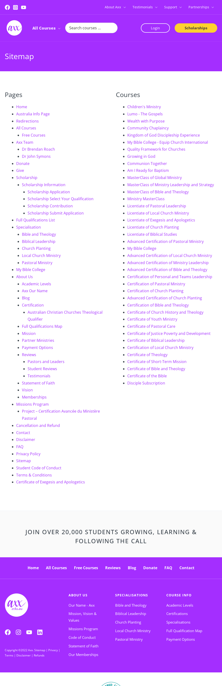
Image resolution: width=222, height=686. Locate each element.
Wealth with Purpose (146, 121)
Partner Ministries (38, 340)
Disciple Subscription (146, 383)
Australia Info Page (33, 114)
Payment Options (37, 347)
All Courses (26, 128)
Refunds (39, 655)
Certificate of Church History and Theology (165, 312)
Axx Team (24, 142)
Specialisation (28, 227)
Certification (33, 305)
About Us (24, 276)
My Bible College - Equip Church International (167, 142)
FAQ (19, 446)
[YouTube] (23, 7)
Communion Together (147, 163)
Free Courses (33, 135)
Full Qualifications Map (42, 326)
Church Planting (36, 248)
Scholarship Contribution (50, 206)
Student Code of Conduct (38, 468)
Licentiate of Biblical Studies (152, 234)
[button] (123, 7)
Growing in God (141, 156)
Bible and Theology (39, 234)
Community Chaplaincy (148, 128)
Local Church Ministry (41, 255)
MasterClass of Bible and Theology (158, 192)
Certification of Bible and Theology (158, 305)
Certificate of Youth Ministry (152, 319)
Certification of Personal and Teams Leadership (169, 276)
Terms (9, 655)
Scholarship (26, 177)
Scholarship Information (43, 184)
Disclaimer (25, 439)
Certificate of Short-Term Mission (157, 361)
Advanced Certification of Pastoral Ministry (165, 241)
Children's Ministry (144, 106)
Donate (23, 163)
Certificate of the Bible (147, 376)
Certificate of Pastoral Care (151, 326)
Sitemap (23, 460)
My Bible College (30, 269)
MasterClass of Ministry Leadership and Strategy (170, 184)
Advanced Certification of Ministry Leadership (168, 262)
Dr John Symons (36, 156)
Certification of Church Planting (155, 290)
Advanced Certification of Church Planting (164, 298)
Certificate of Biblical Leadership (156, 340)
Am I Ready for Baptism (148, 170)
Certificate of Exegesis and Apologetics (50, 482)
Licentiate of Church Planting (153, 227)
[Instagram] (15, 7)
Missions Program (32, 404)
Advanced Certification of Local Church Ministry (169, 255)
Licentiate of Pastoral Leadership (156, 206)
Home (21, 106)
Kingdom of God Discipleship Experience (163, 135)
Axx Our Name (35, 290)
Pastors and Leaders (46, 361)
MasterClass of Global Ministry (154, 177)
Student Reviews (42, 368)
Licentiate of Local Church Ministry (158, 213)
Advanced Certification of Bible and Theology (167, 269)
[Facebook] (7, 7)
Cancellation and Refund (38, 425)
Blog (26, 298)
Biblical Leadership (38, 241)
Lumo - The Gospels (145, 114)
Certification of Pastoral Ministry (156, 284)
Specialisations (131, 595)
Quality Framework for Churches (156, 149)
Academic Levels (36, 284)
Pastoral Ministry (37, 262)
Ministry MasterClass (146, 198)
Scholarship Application (49, 192)
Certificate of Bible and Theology (156, 368)
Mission (29, 333)
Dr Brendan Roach (38, 149)
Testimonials (39, 376)
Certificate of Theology (147, 354)
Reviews (29, 354)
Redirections (27, 121)
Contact (23, 432)
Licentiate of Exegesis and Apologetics (161, 220)
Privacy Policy (28, 453)
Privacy (53, 650)
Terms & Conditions (34, 475)
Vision (27, 390)
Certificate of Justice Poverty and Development (169, 333)
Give (20, 170)
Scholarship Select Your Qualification (61, 198)
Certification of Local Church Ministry (160, 347)
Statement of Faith (38, 383)
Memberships (34, 397)
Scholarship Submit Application (56, 213)
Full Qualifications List (35, 220)
